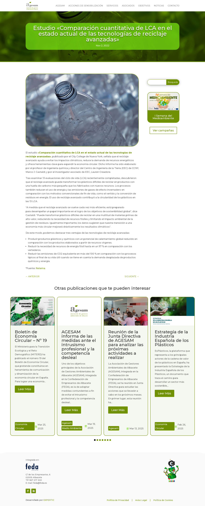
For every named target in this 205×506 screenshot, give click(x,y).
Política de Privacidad (118, 500)
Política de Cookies (163, 500)
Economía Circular (21, 426)
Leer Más (24, 389)
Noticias (159, 6)
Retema (40, 268)
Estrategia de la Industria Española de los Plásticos (172, 338)
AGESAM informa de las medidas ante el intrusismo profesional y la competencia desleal (79, 344)
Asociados (128, 6)
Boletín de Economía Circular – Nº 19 (31, 336)
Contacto (173, 6)
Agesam (60, 6)
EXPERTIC (48, 500)
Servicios (112, 6)
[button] (95, 440)
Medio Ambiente (72, 428)
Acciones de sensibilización (85, 6)
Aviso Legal (141, 500)
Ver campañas (163, 130)
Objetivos (144, 6)
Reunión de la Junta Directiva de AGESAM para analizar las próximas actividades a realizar (125, 344)
